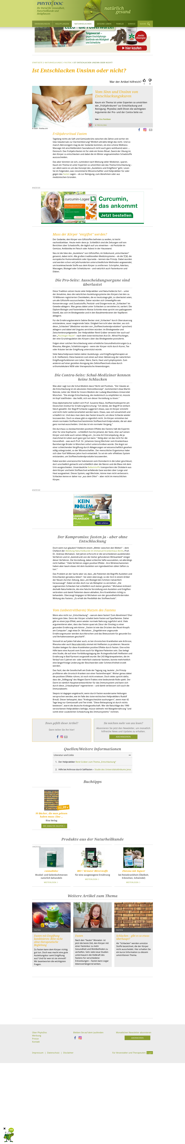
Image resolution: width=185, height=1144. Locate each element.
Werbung (37, 1126)
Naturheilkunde (83, 24)
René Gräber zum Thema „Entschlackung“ (99, 845)
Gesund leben (104, 24)
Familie (120, 24)
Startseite (37, 87)
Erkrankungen (42, 24)
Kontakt (36, 1132)
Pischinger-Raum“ (120, 370)
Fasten (67, 87)
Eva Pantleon (105, 143)
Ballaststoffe (75, 530)
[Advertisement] (92, 1088)
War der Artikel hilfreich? (125, 106)
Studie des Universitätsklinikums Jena (83, 854)
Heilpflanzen (62, 24)
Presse (35, 1129)
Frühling (102, 149)
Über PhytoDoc (40, 1122)
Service (131, 24)
